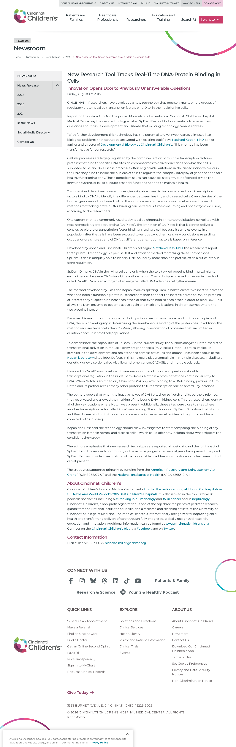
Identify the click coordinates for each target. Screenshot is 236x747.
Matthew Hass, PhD (168, 248)
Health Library (130, 634)
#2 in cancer (172, 499)
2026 (20, 95)
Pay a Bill (73, 653)
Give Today (77, 692)
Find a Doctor (77, 640)
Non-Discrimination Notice (192, 680)
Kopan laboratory (80, 357)
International (127, 3)
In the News (26, 123)
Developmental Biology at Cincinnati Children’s (136, 144)
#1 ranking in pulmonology (135, 499)
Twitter (169, 528)
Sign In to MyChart (81, 665)
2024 (21, 113)
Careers (177, 627)
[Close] (127, 741)
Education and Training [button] (163, 17)
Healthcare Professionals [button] (107, 17)
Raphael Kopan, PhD (188, 139)
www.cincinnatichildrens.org (187, 523)
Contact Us (25, 142)
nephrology (201, 499)
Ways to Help (191, 3)
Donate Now (212, 3)
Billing (145, 3)
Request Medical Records (86, 672)
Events (125, 653)
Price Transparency (81, 659)
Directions (107, 3)
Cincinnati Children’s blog (111, 528)
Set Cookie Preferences (189, 663)
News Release (28, 85)
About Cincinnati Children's (192, 621)
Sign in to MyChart (166, 3)
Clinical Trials (129, 646)
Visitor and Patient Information (143, 640)
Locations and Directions (138, 621)
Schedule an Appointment (78, 3)
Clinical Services (131, 627)
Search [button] (188, 20)
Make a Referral (78, 627)
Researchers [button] (136, 20)
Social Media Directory (33, 132)
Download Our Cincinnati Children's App (191, 649)
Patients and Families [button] (76, 17)
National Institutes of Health (139, 474)
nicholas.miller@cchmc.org (125, 543)
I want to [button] (210, 20)
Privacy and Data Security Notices (191, 672)
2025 (20, 104)
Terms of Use (181, 657)
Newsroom (26, 76)
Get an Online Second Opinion (90, 646)
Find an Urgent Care (82, 634)
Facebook (144, 528)
